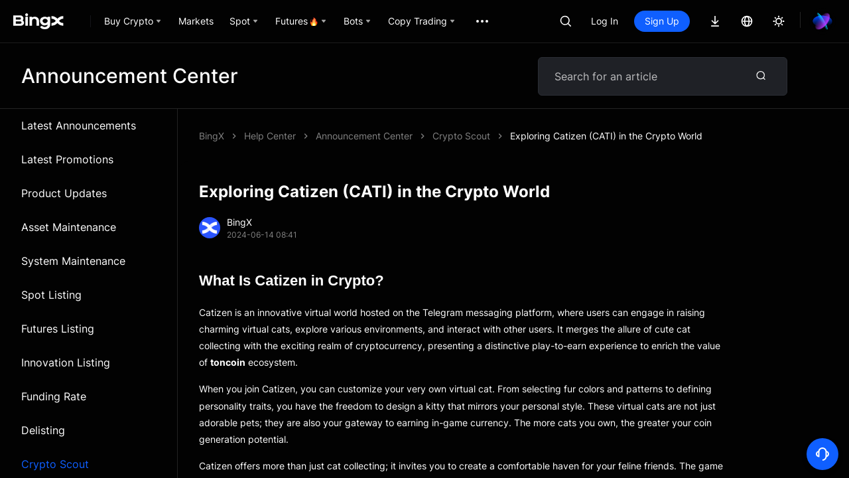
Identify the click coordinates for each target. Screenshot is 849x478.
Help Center (270, 135)
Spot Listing (51, 294)
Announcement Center (364, 135)
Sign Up (662, 21)
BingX (211, 135)
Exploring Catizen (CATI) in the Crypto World (606, 135)
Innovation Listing (65, 362)
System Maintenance (73, 261)
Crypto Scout (461, 135)
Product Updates (64, 193)
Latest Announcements (78, 125)
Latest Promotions (67, 159)
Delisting (43, 430)
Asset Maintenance (68, 227)
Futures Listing (57, 328)
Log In (604, 21)
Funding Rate (53, 396)
